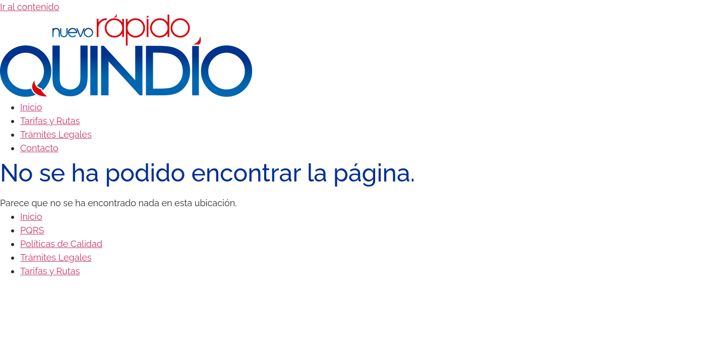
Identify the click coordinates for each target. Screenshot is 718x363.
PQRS (32, 230)
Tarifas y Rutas (50, 120)
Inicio (31, 107)
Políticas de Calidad (61, 243)
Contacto (39, 148)
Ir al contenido (29, 7)
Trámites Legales (56, 134)
